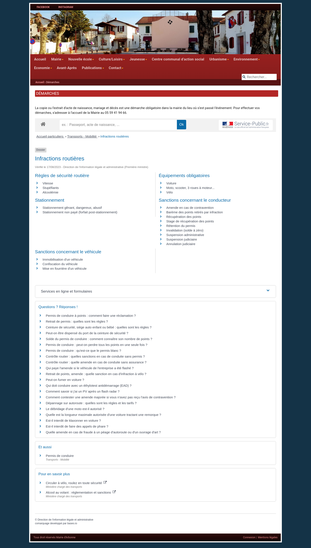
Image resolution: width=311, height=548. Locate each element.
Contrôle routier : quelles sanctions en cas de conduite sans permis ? (95, 356)
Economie (42, 68)
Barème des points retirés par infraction (194, 212)
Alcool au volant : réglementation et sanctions (81, 492)
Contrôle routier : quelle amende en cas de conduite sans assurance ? (96, 362)
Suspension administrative (185, 235)
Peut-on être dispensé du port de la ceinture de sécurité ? (87, 333)
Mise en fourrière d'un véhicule (65, 268)
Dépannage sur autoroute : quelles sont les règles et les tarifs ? (91, 403)
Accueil (40, 59)
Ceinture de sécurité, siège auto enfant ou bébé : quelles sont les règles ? (99, 327)
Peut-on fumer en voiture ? (65, 380)
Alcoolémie (50, 192)
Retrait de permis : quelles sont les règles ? (77, 321)
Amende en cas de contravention (190, 207)
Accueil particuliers (50, 136)
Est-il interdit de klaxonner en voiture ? (73, 420)
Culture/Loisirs (110, 59)
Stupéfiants (51, 188)
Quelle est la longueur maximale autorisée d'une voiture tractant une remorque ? (103, 415)
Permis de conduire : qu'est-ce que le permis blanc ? (83, 350)
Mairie (56, 59)
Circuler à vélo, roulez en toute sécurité (76, 483)
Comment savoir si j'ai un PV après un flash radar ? (82, 391)
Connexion (249, 537)
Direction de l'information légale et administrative (65, 519)
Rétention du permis (180, 226)
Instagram (65, 7)
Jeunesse (137, 59)
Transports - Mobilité (82, 136)
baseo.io (72, 523)
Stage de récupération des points (190, 221)
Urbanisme (218, 59)
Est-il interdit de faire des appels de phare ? (77, 426)
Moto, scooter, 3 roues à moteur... (190, 188)
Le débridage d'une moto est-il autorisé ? (75, 409)
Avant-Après (67, 68)
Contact (115, 68)
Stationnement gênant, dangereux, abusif (72, 207)
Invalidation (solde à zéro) (184, 230)
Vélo (169, 192)
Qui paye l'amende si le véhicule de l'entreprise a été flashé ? (90, 368)
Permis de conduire (60, 456)
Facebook (43, 7)
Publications (92, 68)
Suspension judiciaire (181, 239)
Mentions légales (268, 537)
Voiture (171, 183)
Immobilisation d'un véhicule (63, 259)
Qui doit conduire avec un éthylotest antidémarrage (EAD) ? (89, 385)
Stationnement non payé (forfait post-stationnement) (80, 212)
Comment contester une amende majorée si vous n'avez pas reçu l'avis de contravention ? (111, 397)
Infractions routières (114, 136)
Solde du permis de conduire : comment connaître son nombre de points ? (99, 339)
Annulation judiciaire (180, 244)
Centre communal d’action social (178, 59)
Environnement (246, 59)
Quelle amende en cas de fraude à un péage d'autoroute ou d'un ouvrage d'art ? (103, 432)
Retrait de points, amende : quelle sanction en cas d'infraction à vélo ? (96, 374)
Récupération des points (183, 217)
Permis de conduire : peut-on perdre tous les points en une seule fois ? (96, 345)
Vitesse (48, 183)
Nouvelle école (80, 59)
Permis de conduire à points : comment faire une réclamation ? (91, 315)
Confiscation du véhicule (60, 264)
